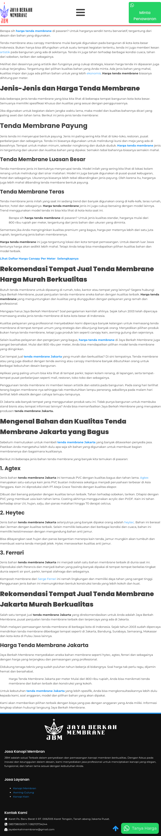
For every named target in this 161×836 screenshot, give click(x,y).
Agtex (144, 477)
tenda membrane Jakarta (43, 356)
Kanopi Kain (21, 796)
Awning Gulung (23, 792)
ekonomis (94, 73)
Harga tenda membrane (135, 145)
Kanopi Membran (24, 788)
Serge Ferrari (47, 579)
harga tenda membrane (34, 31)
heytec (129, 522)
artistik (5, 52)
